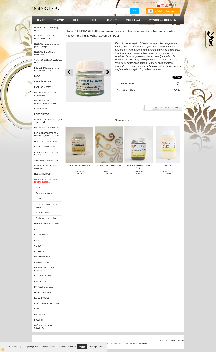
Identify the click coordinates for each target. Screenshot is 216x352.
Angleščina (166, 5)
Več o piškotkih (96, 347)
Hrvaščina (162, 5)
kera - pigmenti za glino (164, 31)
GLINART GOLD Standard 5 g (109, 165)
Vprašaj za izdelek (125, 83)
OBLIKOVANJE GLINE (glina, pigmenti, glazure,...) (100, 31)
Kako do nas (133, 20)
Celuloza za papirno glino (46, 218)
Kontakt (112, 20)
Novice (94, 20)
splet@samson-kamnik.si (139, 343)
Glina (38, 187)
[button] (107, 72)
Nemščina (170, 5)
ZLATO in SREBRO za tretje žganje (47, 205)
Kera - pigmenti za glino (45, 193)
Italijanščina (174, 5)
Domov (40, 20)
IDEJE (75, 20)
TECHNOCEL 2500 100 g (79, 165)
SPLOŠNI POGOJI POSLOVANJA (170, 341)
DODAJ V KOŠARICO (170, 108)
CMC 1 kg (168, 165)
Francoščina (178, 5)
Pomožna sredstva (43, 213)
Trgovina (58, 20)
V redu (82, 347)
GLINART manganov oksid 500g (138, 166)
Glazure (39, 199)
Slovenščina (158, 5)
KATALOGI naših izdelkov (162, 20)
